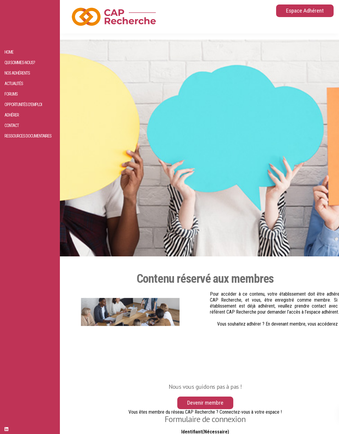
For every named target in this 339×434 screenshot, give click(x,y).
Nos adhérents (17, 73)
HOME (8, 52)
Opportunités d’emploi (23, 104)
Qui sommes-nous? (19, 62)
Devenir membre (205, 402)
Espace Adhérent (305, 10)
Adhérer (11, 115)
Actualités (13, 83)
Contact (11, 125)
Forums (11, 94)
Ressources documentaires (28, 136)
